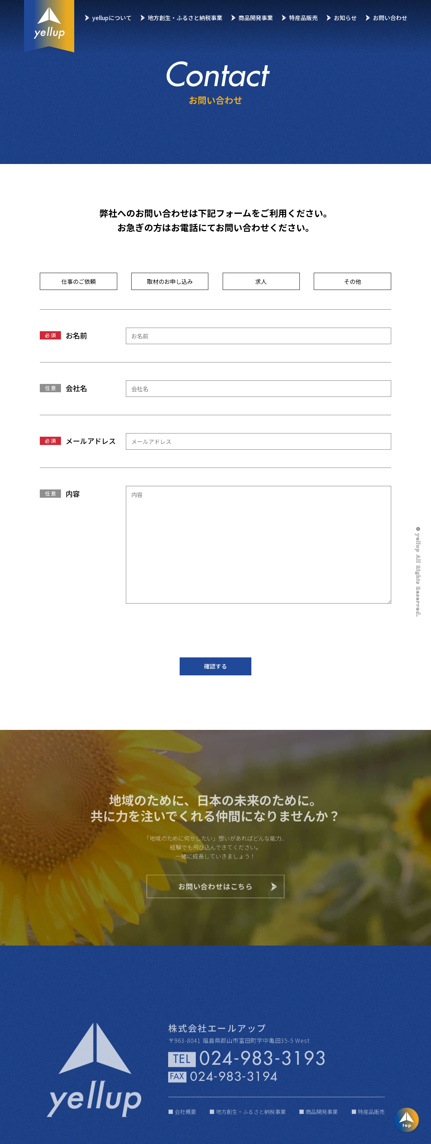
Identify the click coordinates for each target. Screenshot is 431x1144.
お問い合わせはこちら (215, 901)
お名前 (76, 336)
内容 (73, 493)
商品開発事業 (255, 17)
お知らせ (345, 17)
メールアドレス (91, 441)
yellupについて (112, 17)
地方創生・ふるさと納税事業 (185, 17)
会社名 (76, 388)
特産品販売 (303, 17)
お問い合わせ (390, 17)
